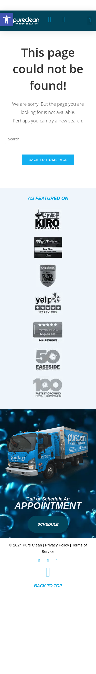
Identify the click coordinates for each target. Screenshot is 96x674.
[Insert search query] (48, 139)
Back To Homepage (48, 159)
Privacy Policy (57, 545)
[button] (89, 20)
